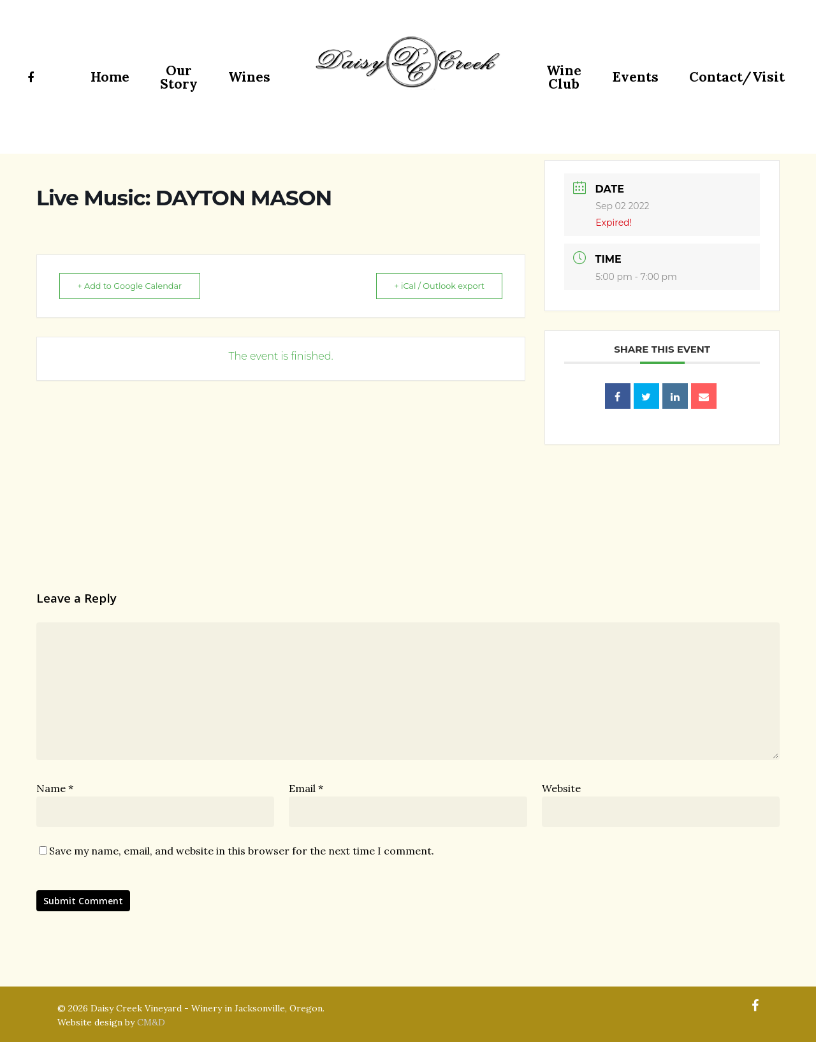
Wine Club (563, 77)
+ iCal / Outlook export (434, 286)
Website (561, 788)
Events (635, 77)
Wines (249, 77)
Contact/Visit (737, 77)
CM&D (151, 1022)
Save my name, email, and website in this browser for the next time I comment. (241, 850)
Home (110, 77)
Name (54, 788)
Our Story (179, 77)
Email (306, 788)
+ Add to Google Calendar (134, 286)
